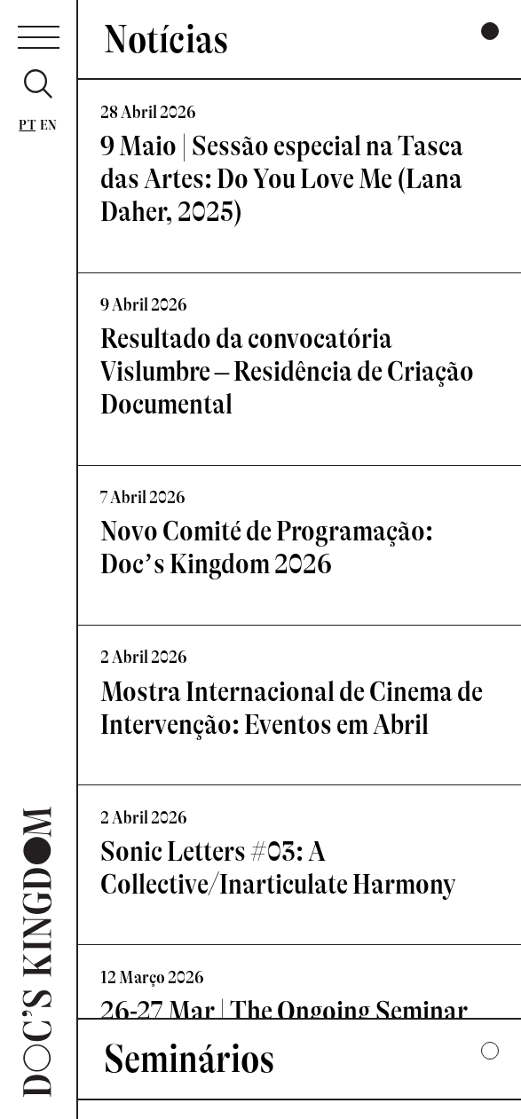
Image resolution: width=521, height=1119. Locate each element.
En (49, 124)
